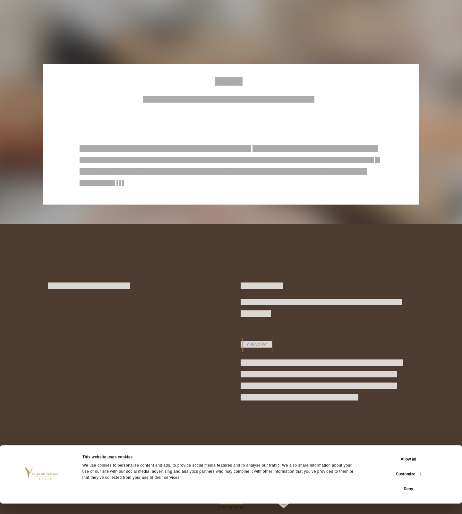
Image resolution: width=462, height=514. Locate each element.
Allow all (408, 470)
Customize (409, 484)
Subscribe (257, 344)
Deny (408, 499)
